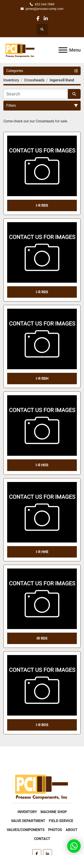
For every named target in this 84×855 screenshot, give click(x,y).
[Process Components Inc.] (41, 786)
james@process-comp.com (44, 9)
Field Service (61, 821)
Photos (55, 830)
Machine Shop (54, 812)
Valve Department (28, 821)
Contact (42, 839)
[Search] (35, 94)
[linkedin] (46, 18)
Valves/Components (26, 830)
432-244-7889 (44, 4)
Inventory (27, 812)
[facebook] (38, 18)
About (72, 830)
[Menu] (62, 50)
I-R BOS (42, 725)
